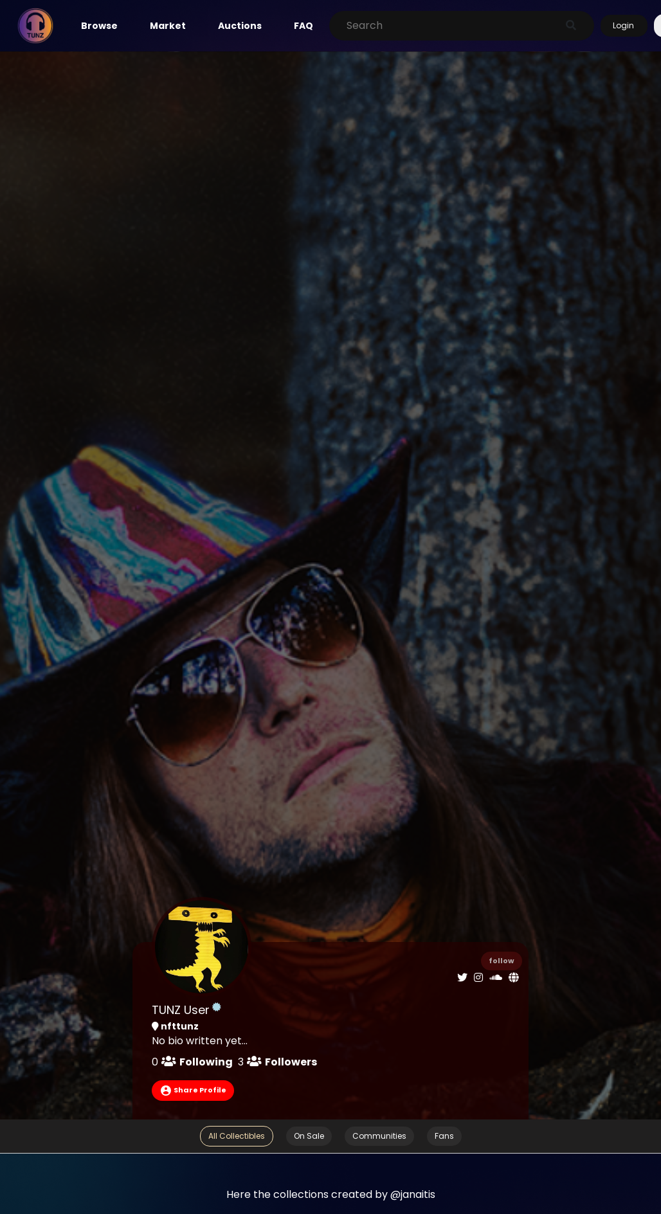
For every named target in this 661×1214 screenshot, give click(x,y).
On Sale (309, 1135)
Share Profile (192, 1090)
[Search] (448, 26)
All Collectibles (236, 1135)
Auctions (240, 25)
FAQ (303, 25)
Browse (99, 25)
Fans (444, 1135)
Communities (379, 1135)
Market (168, 25)
